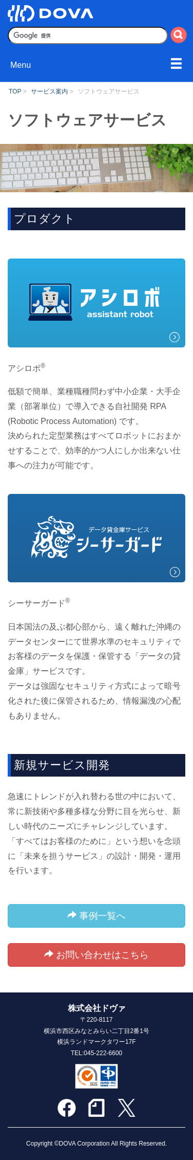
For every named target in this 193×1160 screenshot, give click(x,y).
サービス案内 (49, 91)
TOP (15, 91)
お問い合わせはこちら (96, 954)
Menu (20, 65)
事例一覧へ (96, 915)
